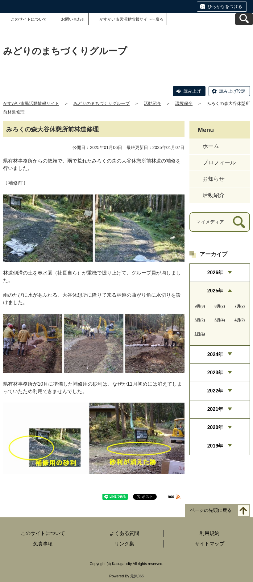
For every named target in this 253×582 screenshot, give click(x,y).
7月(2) (239, 306)
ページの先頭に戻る (211, 510)
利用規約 (209, 533)
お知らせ (213, 179)
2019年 (215, 445)
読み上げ (192, 91)
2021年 (215, 409)
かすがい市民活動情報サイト (31, 103)
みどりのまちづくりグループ (101, 103)
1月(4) (200, 334)
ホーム (210, 146)
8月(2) (219, 306)
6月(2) (200, 320)
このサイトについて (29, 19)
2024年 (215, 354)
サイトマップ (209, 543)
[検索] (239, 222)
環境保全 (184, 103)
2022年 (215, 390)
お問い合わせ (73, 19)
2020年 (215, 427)
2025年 (215, 290)
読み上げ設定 (232, 91)
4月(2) (239, 320)
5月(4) (219, 320)
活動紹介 (152, 103)
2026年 (215, 272)
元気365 (137, 576)
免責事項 (43, 543)
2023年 (215, 372)
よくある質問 (124, 533)
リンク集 (124, 543)
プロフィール (219, 162)
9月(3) (200, 306)
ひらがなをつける (225, 6)
